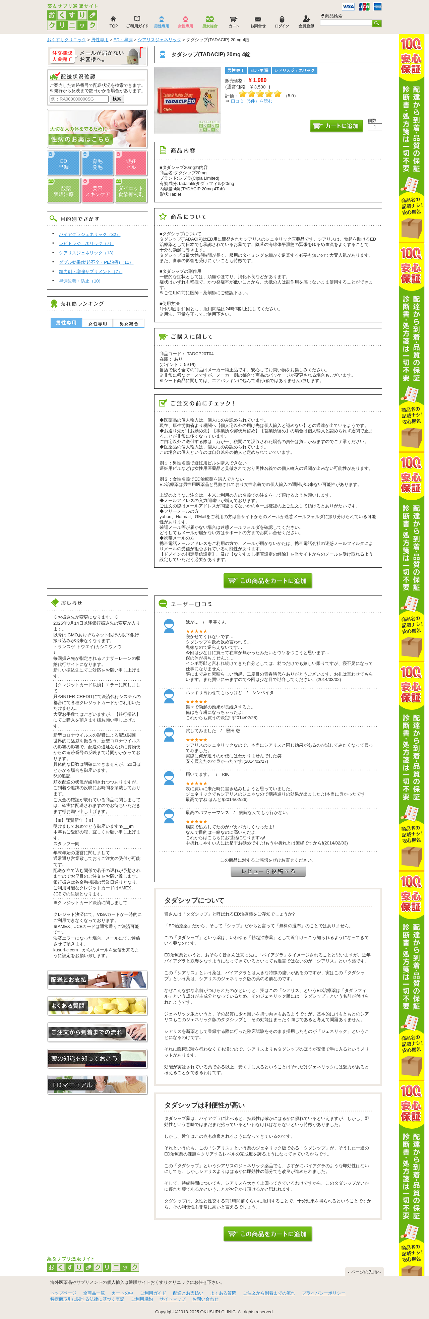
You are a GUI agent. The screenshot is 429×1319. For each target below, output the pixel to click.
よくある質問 (223, 1293)
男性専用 (66, 322)
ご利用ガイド (153, 1293)
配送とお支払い (188, 1293)
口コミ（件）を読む (251, 101)
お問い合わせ (205, 1299)
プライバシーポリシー (324, 1293)
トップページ (63, 1293)
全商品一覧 (94, 1293)
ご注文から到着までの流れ (269, 1293)
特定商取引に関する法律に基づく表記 (87, 1299)
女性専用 (97, 323)
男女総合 (128, 323)
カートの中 (122, 1293)
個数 (372, 120)
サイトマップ (173, 1299)
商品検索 (334, 15)
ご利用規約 (142, 1299)
